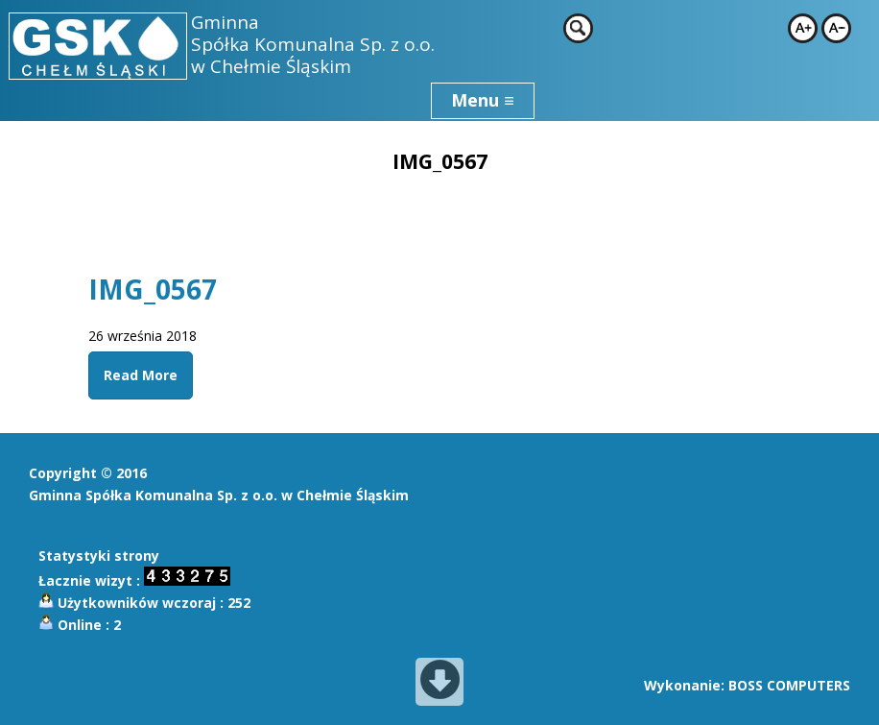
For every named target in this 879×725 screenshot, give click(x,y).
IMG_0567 (152, 289)
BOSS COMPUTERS (789, 685)
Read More (141, 375)
